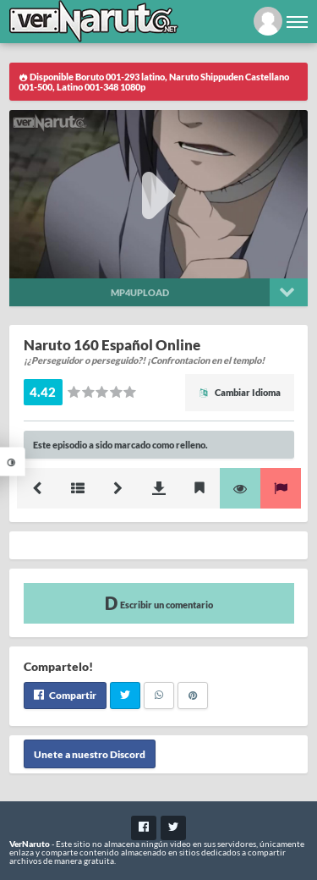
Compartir (65, 695)
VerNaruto (29, 844)
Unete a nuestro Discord (89, 754)
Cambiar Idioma (240, 392)
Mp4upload (140, 292)
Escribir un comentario (159, 603)
